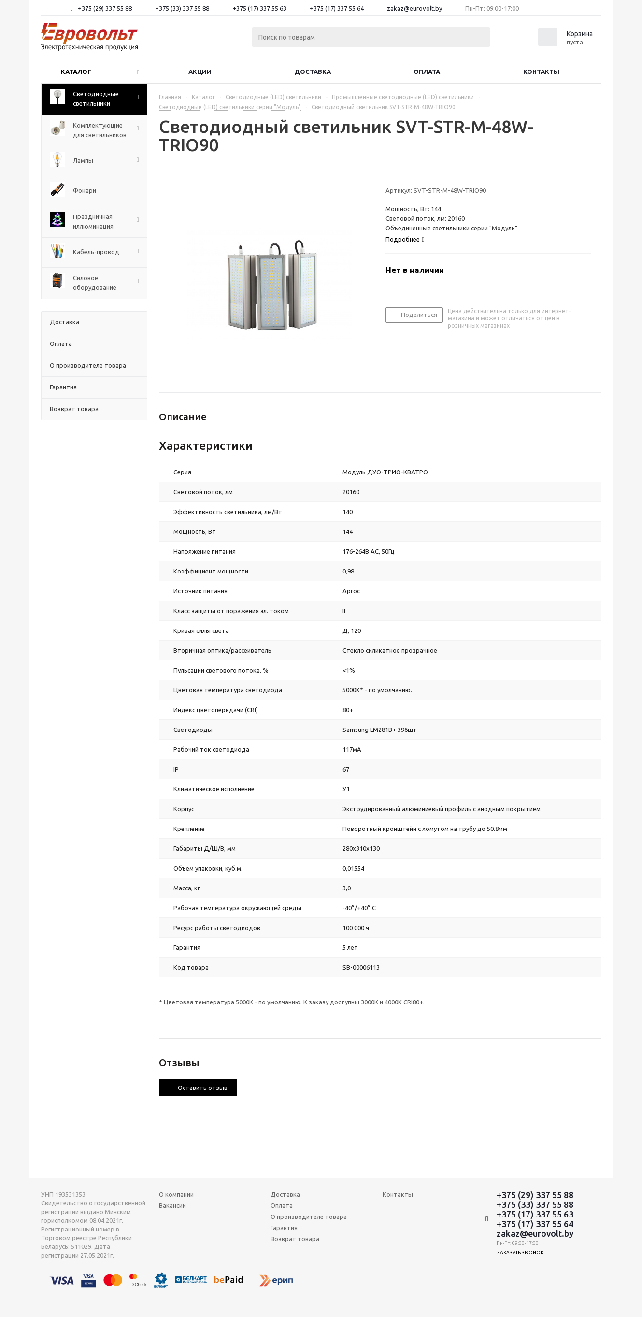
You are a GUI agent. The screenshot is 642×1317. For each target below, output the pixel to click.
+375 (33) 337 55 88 (182, 8)
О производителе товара (309, 1216)
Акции (200, 71)
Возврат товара (295, 1238)
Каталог (76, 71)
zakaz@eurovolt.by (414, 8)
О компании (176, 1194)
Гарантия (284, 1227)
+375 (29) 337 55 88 (105, 8)
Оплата (427, 71)
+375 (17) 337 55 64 (337, 8)
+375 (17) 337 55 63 (259, 8)
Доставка (312, 71)
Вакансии (172, 1205)
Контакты (541, 71)
